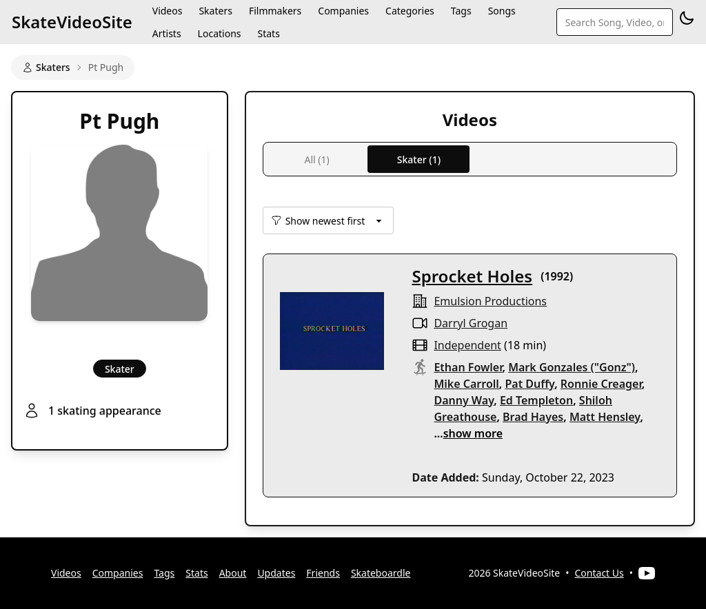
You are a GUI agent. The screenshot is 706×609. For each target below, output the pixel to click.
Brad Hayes (533, 416)
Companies (117, 572)
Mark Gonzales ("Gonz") (571, 367)
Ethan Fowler (468, 367)
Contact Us (599, 572)
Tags (164, 572)
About (233, 572)
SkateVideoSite (72, 21)
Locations (219, 33)
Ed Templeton (536, 400)
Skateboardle (381, 572)
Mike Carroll (466, 383)
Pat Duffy (529, 383)
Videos (66, 572)
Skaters (46, 67)
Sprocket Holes (472, 276)
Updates (276, 572)
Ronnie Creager (601, 383)
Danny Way (464, 400)
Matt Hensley (605, 416)
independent (467, 345)
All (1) (316, 159)
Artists (166, 33)
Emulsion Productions (490, 301)
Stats (268, 33)
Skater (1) (419, 159)
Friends (323, 572)
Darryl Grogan (470, 323)
